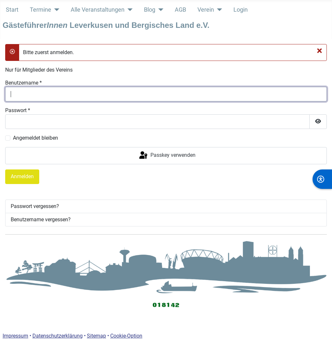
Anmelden (22, 176)
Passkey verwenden (167, 155)
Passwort (17, 110)
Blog (149, 9)
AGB (180, 9)
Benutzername (23, 83)
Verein (205, 9)
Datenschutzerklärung (57, 336)
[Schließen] (319, 50)
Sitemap (96, 336)
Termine (40, 9)
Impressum (15, 336)
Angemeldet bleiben (35, 138)
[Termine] (55, 10)
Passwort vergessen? (35, 206)
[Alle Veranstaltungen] (128, 10)
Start (12, 9)
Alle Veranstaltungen (97, 9)
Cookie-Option (126, 336)
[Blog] (159, 10)
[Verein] (218, 10)
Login (240, 9)
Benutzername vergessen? (41, 219)
